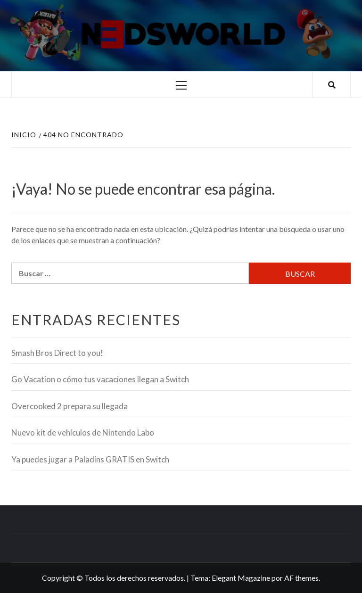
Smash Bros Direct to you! (57, 353)
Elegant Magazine (241, 577)
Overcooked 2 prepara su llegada (69, 406)
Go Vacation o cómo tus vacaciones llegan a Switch (100, 379)
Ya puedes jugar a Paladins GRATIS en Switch (90, 459)
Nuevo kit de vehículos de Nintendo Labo (82, 432)
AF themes (301, 577)
